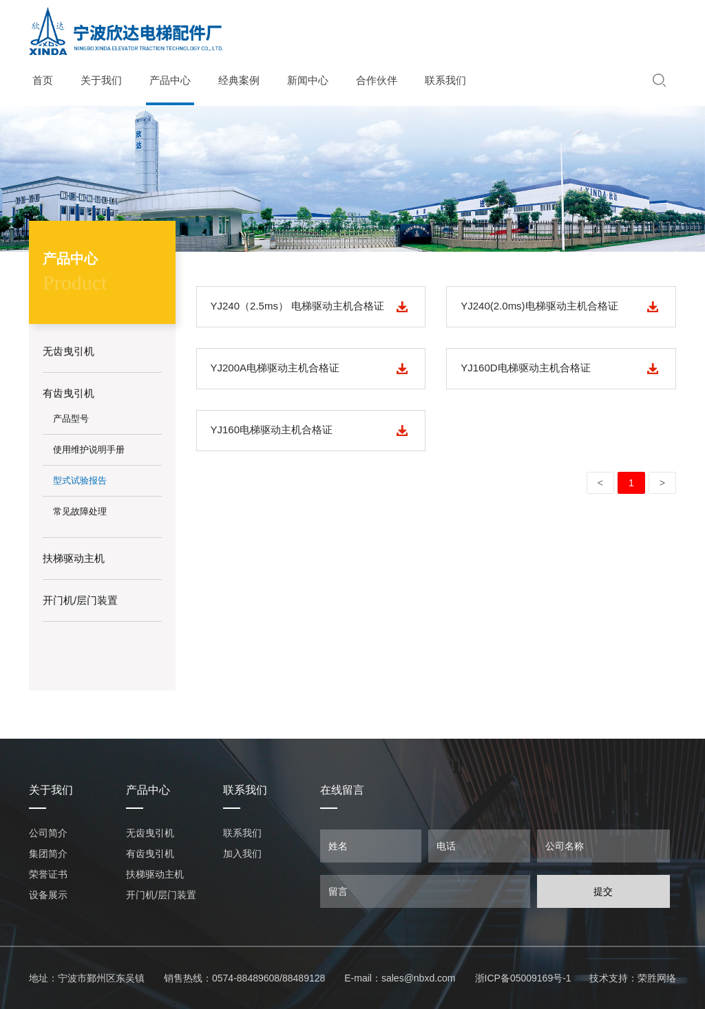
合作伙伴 (376, 80)
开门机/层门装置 (161, 894)
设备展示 (48, 894)
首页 (42, 80)
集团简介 (48, 853)
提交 (603, 891)
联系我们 (445, 80)
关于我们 (101, 80)
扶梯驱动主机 (155, 874)
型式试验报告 (80, 480)
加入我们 (242, 853)
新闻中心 (307, 80)
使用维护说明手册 (89, 449)
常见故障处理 (80, 511)
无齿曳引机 (150, 832)
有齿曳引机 (150, 853)
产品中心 (170, 80)
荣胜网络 (657, 978)
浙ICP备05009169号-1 (523, 978)
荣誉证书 (48, 874)
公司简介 (48, 832)
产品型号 (71, 418)
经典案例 (239, 80)
